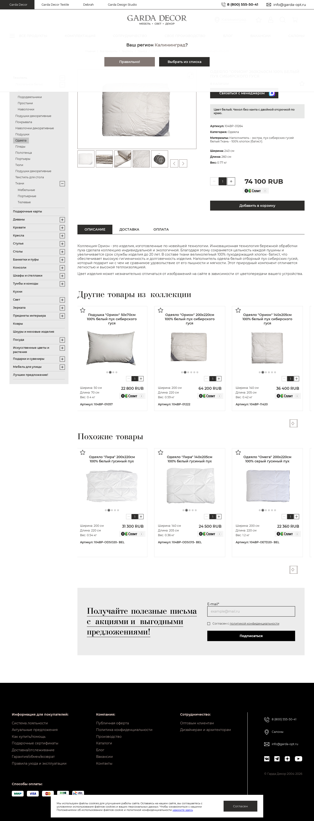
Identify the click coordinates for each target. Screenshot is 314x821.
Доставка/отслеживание (33, 748)
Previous (293, 423)
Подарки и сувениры (28, 359)
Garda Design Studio (122, 4)
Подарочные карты (27, 211)
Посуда (18, 339)
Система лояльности (30, 719)
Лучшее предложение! (30, 375)
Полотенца (23, 152)
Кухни (17, 291)
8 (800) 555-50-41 (242, 4)
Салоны (277, 728)
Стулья (18, 243)
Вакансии (104, 756)
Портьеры (22, 159)
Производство (109, 734)
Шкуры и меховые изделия (33, 331)
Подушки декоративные (33, 116)
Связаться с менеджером (245, 93)
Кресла (18, 235)
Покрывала (23, 122)
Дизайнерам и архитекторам (205, 727)
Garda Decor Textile (55, 4)
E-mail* (213, 604)
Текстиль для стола (29, 177)
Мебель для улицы (27, 367)
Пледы (20, 146)
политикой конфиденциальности (254, 623)
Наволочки (26, 109)
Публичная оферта (112, 719)
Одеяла (20, 140)
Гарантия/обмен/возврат (33, 756)
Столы (18, 251)
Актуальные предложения (35, 727)
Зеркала (19, 307)
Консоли (19, 267)
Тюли (19, 165)
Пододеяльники (30, 97)
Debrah (88, 4)
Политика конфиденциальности (124, 727)
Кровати (19, 227)
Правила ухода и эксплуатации (39, 763)
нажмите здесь (183, 810)
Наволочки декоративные (34, 128)
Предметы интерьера (29, 315)
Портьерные (27, 196)
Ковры (18, 323)
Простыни (25, 103)
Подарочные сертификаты (35, 741)
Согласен (240, 806)
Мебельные (26, 190)
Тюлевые (24, 202)
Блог (100, 748)
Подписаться (251, 636)
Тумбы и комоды (25, 283)
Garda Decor (18, 4)
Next (302, 423)
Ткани (19, 183)
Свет (16, 299)
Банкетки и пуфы (26, 259)
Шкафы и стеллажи (27, 275)
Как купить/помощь (29, 734)
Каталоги (104, 741)
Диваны (19, 219)
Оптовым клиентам (197, 719)
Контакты (104, 763)
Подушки (22, 134)
